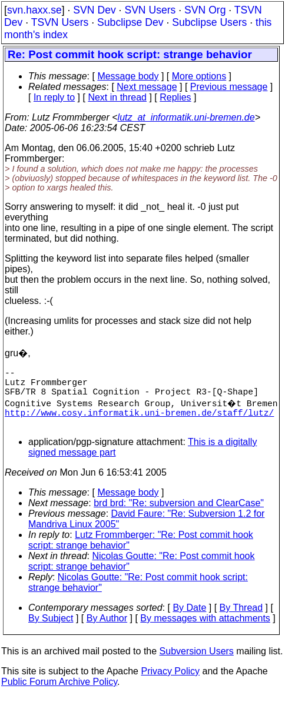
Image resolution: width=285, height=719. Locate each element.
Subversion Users (197, 663)
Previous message (229, 87)
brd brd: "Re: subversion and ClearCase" (179, 515)
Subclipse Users (209, 22)
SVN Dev (94, 10)
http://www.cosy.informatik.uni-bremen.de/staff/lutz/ (139, 421)
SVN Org (205, 10)
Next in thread (112, 97)
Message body (127, 76)
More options (199, 76)
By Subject (50, 630)
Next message (147, 87)
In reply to (48, 97)
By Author (107, 630)
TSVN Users (60, 22)
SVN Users (149, 10)
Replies (169, 97)
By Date (189, 619)
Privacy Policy (170, 683)
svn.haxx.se (34, 10)
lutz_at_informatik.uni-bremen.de (186, 117)
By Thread (241, 619)
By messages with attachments (205, 630)
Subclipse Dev (130, 22)
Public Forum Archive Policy (59, 693)
